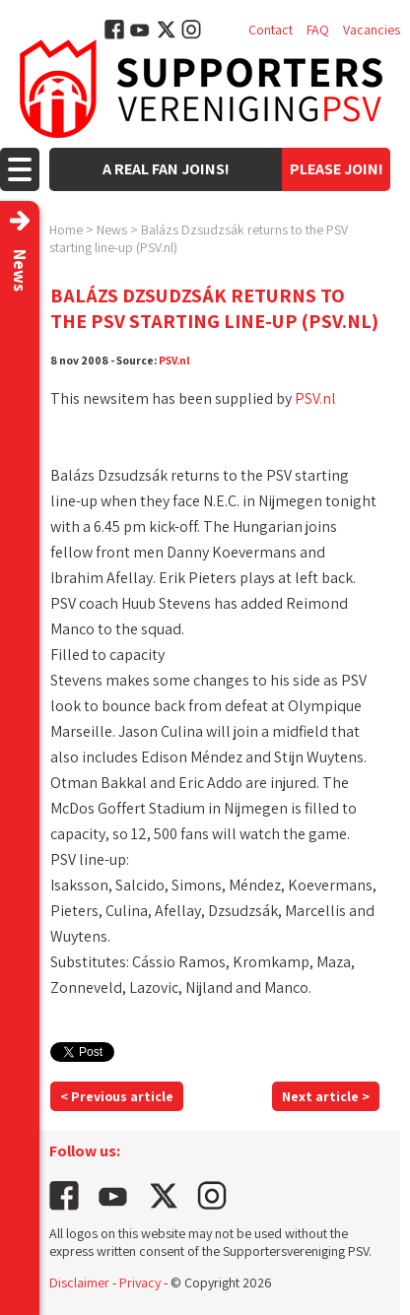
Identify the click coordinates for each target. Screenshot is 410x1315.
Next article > (326, 1096)
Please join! (336, 169)
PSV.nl (174, 360)
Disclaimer (79, 1282)
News (112, 229)
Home (66, 229)
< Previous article (116, 1096)
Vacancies (371, 29)
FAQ (318, 29)
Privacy (140, 1282)
